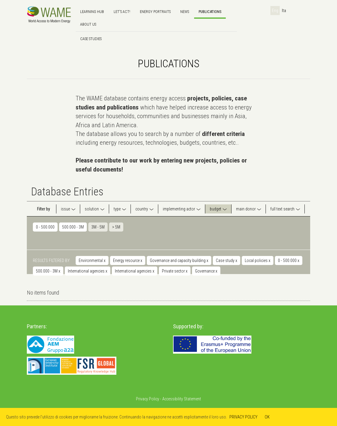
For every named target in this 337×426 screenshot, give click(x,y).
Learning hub (92, 11)
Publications (210, 11)
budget (215, 209)
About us (88, 24)
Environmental (92, 260)
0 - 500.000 (45, 227)
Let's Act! (122, 11)
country (141, 209)
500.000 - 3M (73, 227)
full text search (282, 209)
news (184, 11)
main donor (246, 209)
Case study (226, 260)
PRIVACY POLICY (243, 417)
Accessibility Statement (181, 398)
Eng (275, 10)
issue (65, 209)
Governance (206, 271)
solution (92, 209)
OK (267, 417)
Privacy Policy (147, 398)
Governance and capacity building (179, 260)
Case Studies (91, 38)
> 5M (116, 227)
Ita (284, 10)
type (117, 209)
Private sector (174, 271)
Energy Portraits (155, 11)
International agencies (87, 271)
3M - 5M (98, 227)
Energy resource (127, 260)
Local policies (257, 260)
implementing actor (179, 209)
